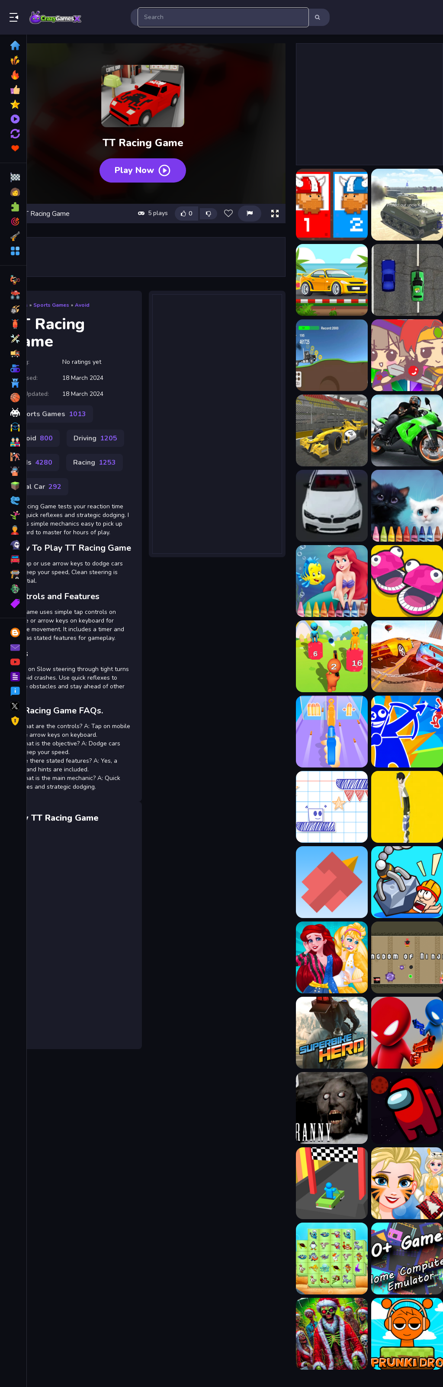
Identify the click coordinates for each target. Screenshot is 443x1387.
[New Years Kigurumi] (407, 1183)
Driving (95, 438)
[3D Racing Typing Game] (332, 506)
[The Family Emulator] (407, 1258)
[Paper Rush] (332, 807)
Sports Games (51, 305)
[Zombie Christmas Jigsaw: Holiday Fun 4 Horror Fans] (332, 1334)
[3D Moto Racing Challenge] (407, 430)
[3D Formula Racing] (332, 430)
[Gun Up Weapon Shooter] (332, 731)
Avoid (82, 305)
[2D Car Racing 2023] (407, 280)
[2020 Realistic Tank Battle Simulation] (407, 205)
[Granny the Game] (332, 1108)
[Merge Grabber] (332, 656)
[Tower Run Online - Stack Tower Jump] (407, 807)
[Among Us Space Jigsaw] (407, 1108)
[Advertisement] (217, 418)
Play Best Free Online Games (55, 17)
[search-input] (223, 17)
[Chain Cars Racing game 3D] (407, 656)
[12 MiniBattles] (332, 205)
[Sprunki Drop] (407, 1334)
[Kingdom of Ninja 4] (407, 957)
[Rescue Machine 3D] (407, 882)
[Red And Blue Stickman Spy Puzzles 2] (407, 731)
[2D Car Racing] (332, 280)
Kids (34, 462)
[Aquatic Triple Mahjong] (332, 1258)
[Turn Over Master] (332, 1183)
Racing (94, 462)
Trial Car (39, 487)
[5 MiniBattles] (407, 581)
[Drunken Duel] (407, 1033)
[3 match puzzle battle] (407, 355)
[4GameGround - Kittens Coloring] (407, 506)
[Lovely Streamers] (332, 957)
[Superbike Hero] (332, 1033)
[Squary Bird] (332, 882)
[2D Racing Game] (332, 355)
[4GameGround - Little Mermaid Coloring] (332, 581)
